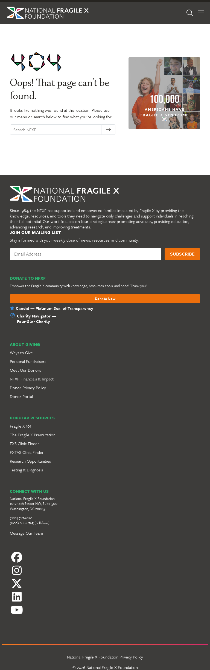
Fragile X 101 (20, 426)
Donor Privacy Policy (28, 388)
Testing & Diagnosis (26, 470)
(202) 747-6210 (21, 518)
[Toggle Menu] (201, 13)
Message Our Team (26, 533)
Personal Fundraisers (28, 361)
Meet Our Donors (25, 370)
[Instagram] (105, 570)
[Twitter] (105, 583)
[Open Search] (190, 13)
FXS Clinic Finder (24, 443)
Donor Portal (21, 396)
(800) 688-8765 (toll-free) (29, 522)
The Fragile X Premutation (33, 435)
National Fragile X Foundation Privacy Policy (105, 657)
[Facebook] (105, 557)
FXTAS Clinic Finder (27, 452)
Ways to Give (21, 353)
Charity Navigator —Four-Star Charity (36, 318)
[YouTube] (105, 609)
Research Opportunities (30, 461)
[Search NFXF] (55, 129)
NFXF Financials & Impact (32, 379)
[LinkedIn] (105, 596)
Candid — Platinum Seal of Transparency (54, 308)
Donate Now (105, 298)
